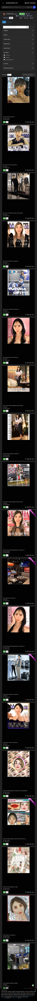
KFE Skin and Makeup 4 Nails (10, 886)
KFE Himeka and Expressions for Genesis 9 (13, 646)
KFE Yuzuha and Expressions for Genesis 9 (13, 550)
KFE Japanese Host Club (9, 598)
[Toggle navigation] (3, 3)
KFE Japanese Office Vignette (10, 983)
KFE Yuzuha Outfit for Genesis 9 (11, 309)
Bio (11, 17)
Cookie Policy (14, 997)
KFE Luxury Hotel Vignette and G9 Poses (13, 405)
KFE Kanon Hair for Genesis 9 (10, 742)
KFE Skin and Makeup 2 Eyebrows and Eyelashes (15, 790)
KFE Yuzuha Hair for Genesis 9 (10, 261)
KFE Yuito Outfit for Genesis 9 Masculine (13, 213)
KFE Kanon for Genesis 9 (9, 935)
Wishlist (6, 17)
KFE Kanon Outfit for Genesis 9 (10, 694)
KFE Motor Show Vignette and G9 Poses (13, 501)
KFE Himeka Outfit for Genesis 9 (11, 453)
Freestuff (29, 15)
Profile (28, 13)
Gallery (23, 15)
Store (18, 15)
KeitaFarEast (7, 119)
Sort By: (28, 74)
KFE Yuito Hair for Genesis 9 (10, 164)
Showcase (9, 22)
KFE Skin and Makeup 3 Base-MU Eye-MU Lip (14, 838)
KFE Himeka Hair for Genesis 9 (10, 357)
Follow (22, 13)
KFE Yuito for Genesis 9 (9, 116)
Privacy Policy (24, 997)
